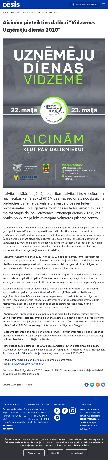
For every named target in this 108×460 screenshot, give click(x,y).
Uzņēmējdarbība (50, 12)
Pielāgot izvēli (76, 452)
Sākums (6, 12)
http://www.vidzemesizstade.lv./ (26, 363)
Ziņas (38, 12)
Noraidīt (55, 452)
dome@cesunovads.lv (14, 422)
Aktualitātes (27, 12)
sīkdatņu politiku (81, 445)
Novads (15, 12)
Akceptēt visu (34, 452)
